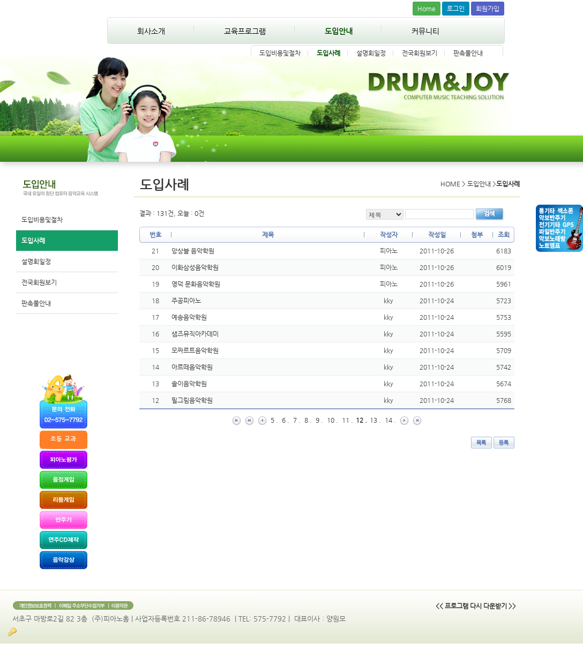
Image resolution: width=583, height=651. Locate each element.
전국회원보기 (419, 53)
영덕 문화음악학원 (195, 284)
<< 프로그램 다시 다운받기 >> (476, 606)
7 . (297, 420)
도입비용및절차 (280, 53)
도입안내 (339, 31)
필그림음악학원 (192, 400)
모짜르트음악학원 (195, 350)
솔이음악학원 (189, 383)
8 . (308, 420)
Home (426, 8)
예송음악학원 (189, 317)
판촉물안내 (468, 53)
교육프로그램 (245, 31)
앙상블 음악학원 (192, 251)
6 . (285, 420)
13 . (375, 420)
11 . (347, 420)
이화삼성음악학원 (195, 267)
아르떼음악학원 (192, 367)
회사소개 (151, 31)
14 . (390, 420)
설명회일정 (371, 53)
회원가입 (487, 8)
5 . (274, 420)
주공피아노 (186, 300)
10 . (332, 420)
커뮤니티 (425, 31)
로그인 (456, 8)
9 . (319, 420)
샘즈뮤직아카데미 (195, 334)
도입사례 (328, 53)
